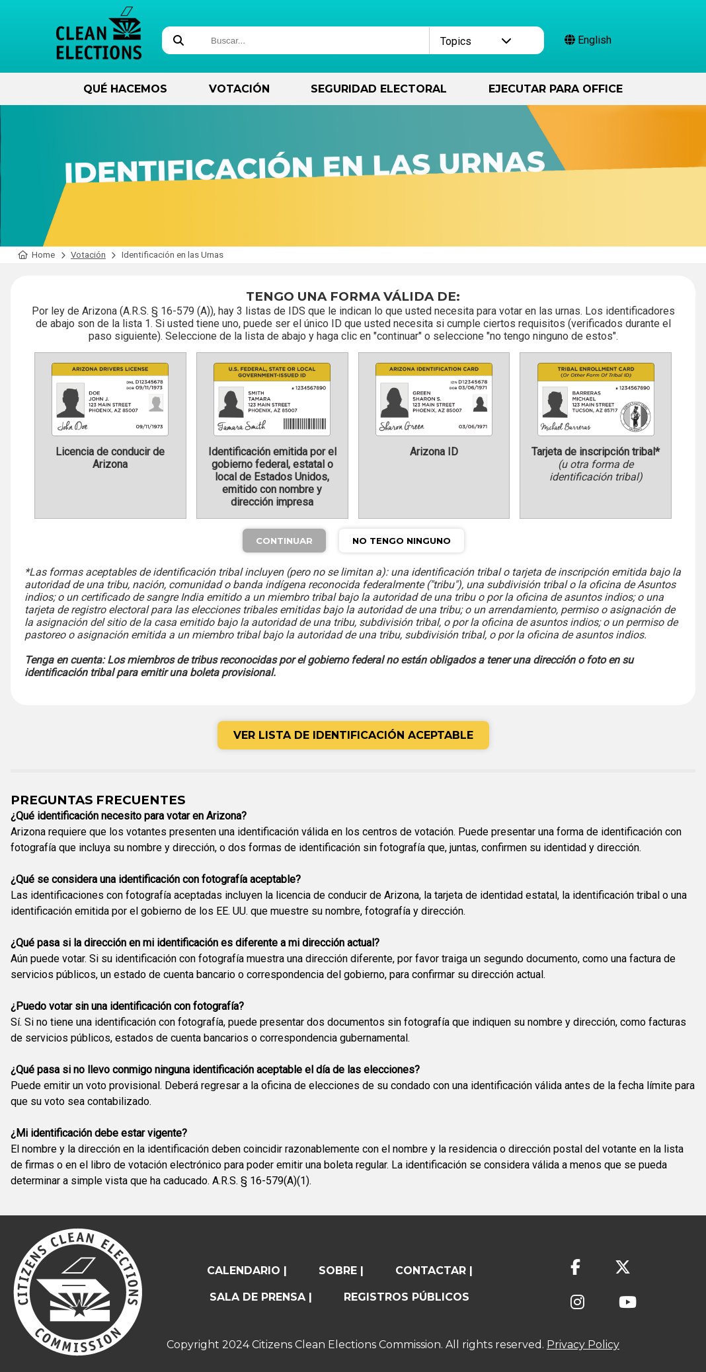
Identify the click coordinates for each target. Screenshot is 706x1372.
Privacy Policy (583, 1344)
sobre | (341, 1270)
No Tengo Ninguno (401, 540)
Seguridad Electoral (379, 89)
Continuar (284, 540)
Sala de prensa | (261, 1297)
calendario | (247, 1270)
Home (37, 255)
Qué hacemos (125, 89)
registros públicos (406, 1297)
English (588, 40)
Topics (476, 41)
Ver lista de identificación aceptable (353, 735)
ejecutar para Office (556, 89)
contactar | (434, 1270)
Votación (239, 89)
